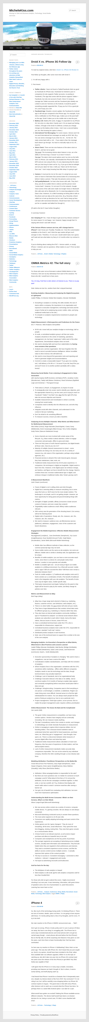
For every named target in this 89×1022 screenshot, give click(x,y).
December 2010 (14, 163)
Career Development (15, 200)
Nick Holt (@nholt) (15, 114)
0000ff (57, 893)
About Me (19, 48)
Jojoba (11, 229)
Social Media (13, 252)
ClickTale (12, 202)
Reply (62, 893)
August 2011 (13, 146)
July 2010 (12, 174)
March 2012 (12, 136)
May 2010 (12, 178)
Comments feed (14, 293)
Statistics (12, 259)
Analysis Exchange (15, 189)
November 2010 (14, 165)
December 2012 (14, 130)
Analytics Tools (14, 194)
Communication (14, 204)
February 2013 (13, 125)
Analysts (46, 892)
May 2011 (12, 153)
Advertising (12, 187)
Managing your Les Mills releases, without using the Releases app (16, 64)
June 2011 (12, 151)
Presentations (13, 244)
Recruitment (69, 892)
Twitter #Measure (14, 267)
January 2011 (13, 161)
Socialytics (12, 257)
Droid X (46, 254)
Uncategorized (13, 271)
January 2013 (13, 127)
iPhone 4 (36, 902)
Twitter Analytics (14, 269)
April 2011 (12, 155)
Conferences (53, 892)
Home (11, 48)
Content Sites (13, 208)
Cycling (11, 213)
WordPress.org (14, 295)
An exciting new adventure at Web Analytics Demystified (16, 75)
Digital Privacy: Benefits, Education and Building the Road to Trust (16, 86)
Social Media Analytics (16, 255)
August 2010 (13, 172)
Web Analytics (47, 893)
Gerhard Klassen (14, 99)
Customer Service (14, 210)
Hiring (59, 892)
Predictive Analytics (15, 242)
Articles (46, 48)
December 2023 (14, 123)
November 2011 (14, 140)
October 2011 (13, 142)
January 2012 (13, 138)
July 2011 (12, 148)
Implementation (14, 225)
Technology (57, 254)
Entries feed (13, 291)
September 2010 (14, 169)
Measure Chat (37, 48)
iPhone (11, 227)
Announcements (14, 198)
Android (11, 196)
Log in (11, 289)
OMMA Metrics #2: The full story (50, 263)
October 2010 (13, 167)
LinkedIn (27, 48)
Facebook (12, 217)
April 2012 (12, 134)
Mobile (51, 254)
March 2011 (12, 157)
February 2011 (13, 159)
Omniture (12, 240)
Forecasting (13, 219)
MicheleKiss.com (21, 10)
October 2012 (13, 132)
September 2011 (14, 144)
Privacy (11, 246)
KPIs (10, 231)
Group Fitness (13, 221)
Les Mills (12, 234)
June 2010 (12, 176)
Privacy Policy (35, 1015)
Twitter (11, 265)
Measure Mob (13, 236)
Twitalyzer (12, 263)
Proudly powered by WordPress (49, 1015)
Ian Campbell (13, 95)
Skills (11, 250)
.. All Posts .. (40, 254)
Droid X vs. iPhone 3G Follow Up (51, 61)
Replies (63, 254)
